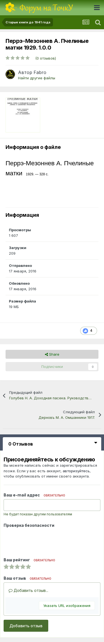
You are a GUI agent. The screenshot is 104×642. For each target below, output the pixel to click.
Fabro (40, 72)
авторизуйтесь (76, 471)
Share (52, 354)
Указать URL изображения (66, 605)
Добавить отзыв (25, 625)
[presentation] (46, 540)
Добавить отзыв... (28, 590)
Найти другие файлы (36, 78)
